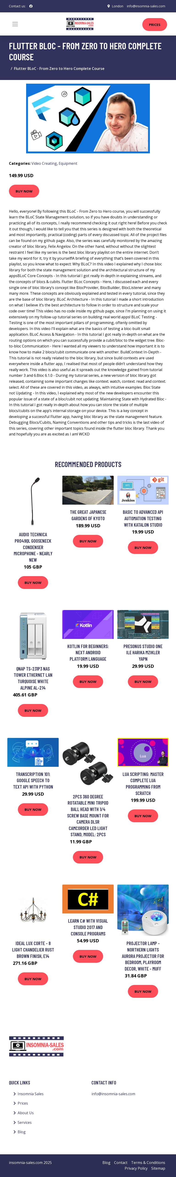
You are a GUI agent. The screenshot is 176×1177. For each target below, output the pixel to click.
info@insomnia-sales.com (146, 6)
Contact (120, 1162)
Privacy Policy (136, 1168)
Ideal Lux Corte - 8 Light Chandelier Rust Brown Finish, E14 (33, 949)
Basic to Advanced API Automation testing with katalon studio (143, 518)
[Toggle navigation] (15, 24)
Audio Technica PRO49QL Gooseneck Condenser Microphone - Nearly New (33, 546)
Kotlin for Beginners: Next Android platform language (88, 652)
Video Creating (44, 163)
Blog (22, 1131)
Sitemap (158, 1168)
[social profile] (31, 6)
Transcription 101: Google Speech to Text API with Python (33, 780)
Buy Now (24, 191)
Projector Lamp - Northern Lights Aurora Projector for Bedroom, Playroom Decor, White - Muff (143, 955)
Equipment (68, 163)
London (117, 6)
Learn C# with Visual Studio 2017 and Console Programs (88, 927)
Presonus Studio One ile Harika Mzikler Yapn (143, 652)
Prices (154, 24)
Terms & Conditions (148, 1162)
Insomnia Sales (31, 1093)
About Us (26, 1112)
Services (25, 1122)
